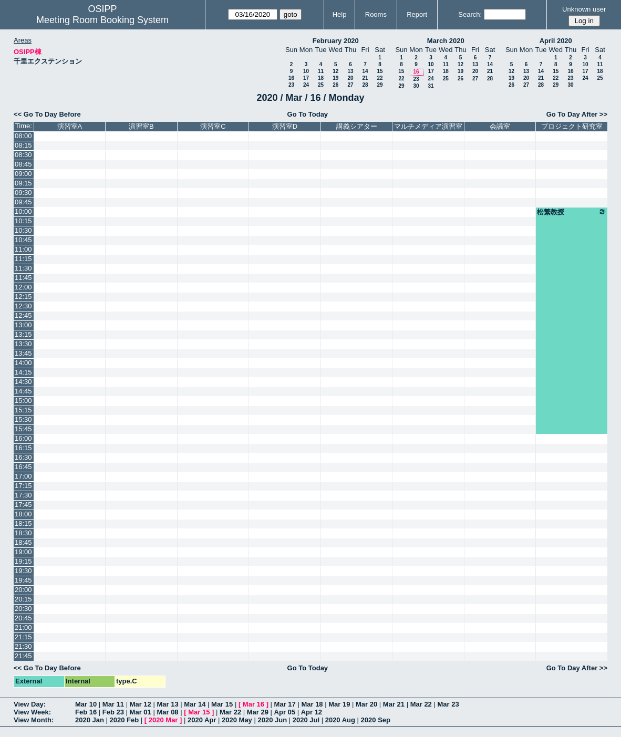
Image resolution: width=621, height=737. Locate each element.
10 (306, 71)
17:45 (23, 504)
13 (350, 71)
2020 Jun (272, 720)
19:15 (23, 561)
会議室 (500, 126)
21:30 (23, 646)
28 (365, 85)
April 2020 (556, 41)
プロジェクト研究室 (572, 126)
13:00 (23, 325)
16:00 (23, 438)
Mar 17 (285, 704)
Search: (470, 14)
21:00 (23, 627)
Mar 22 (421, 704)
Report (417, 14)
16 (291, 78)
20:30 (23, 609)
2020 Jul (306, 720)
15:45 (23, 429)
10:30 (23, 230)
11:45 (23, 278)
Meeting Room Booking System (102, 20)
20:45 (23, 618)
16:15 (23, 448)
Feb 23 (113, 712)
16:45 (23, 467)
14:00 (23, 363)
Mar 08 (167, 712)
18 (321, 78)
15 (379, 71)
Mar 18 (312, 704)
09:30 (23, 192)
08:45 (23, 164)
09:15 (23, 183)
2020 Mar (163, 720)
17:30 (23, 495)
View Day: (30, 704)
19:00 (23, 552)
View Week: (32, 712)
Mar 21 (394, 704)
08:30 (23, 155)
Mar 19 (339, 704)
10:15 (23, 221)
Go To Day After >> (576, 114)
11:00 (23, 249)
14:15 (23, 372)
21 (365, 78)
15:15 (23, 410)
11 (321, 71)
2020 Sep (375, 720)
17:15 (23, 486)
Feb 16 (86, 712)
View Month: (34, 720)
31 (430, 86)
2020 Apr (202, 720)
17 (306, 78)
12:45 (23, 315)
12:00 (23, 287)
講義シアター (356, 126)
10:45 (23, 240)
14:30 (23, 382)
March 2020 (445, 41)
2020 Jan (89, 720)
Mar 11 (113, 704)
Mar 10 (86, 704)
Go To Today (307, 114)
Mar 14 (194, 704)
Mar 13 (167, 704)
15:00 (23, 400)
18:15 (23, 523)
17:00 (23, 476)
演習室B (141, 126)
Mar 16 (253, 704)
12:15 (23, 296)
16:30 (23, 457)
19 (335, 78)
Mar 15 (222, 704)
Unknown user (584, 9)
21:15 (23, 637)
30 (416, 86)
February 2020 (336, 41)
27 (350, 85)
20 (350, 78)
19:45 (23, 580)
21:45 (23, 656)
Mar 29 (257, 712)
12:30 (23, 306)
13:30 (23, 344)
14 (365, 71)
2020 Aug (340, 720)
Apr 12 (311, 712)
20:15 (23, 599)
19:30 (23, 571)
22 (379, 78)
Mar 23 (448, 704)
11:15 (23, 259)
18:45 (23, 542)
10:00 (23, 211)
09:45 (23, 202)
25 (321, 85)
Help (340, 14)
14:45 (23, 391)
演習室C (212, 126)
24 (306, 85)
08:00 (23, 136)
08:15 (23, 145)
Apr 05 (284, 712)
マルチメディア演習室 (428, 126)
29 (379, 85)
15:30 (23, 419)
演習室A (69, 126)
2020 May (237, 720)
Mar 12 (140, 704)
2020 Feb (124, 720)
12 (335, 71)
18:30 (23, 533)
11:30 (23, 268)
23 (291, 85)
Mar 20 (366, 704)
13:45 (23, 353)
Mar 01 (140, 712)
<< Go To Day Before (47, 114)
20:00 (23, 590)
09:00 (23, 174)
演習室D (284, 126)
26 (335, 85)
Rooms (376, 14)
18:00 (23, 514)
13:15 (23, 334)
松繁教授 (571, 211)
